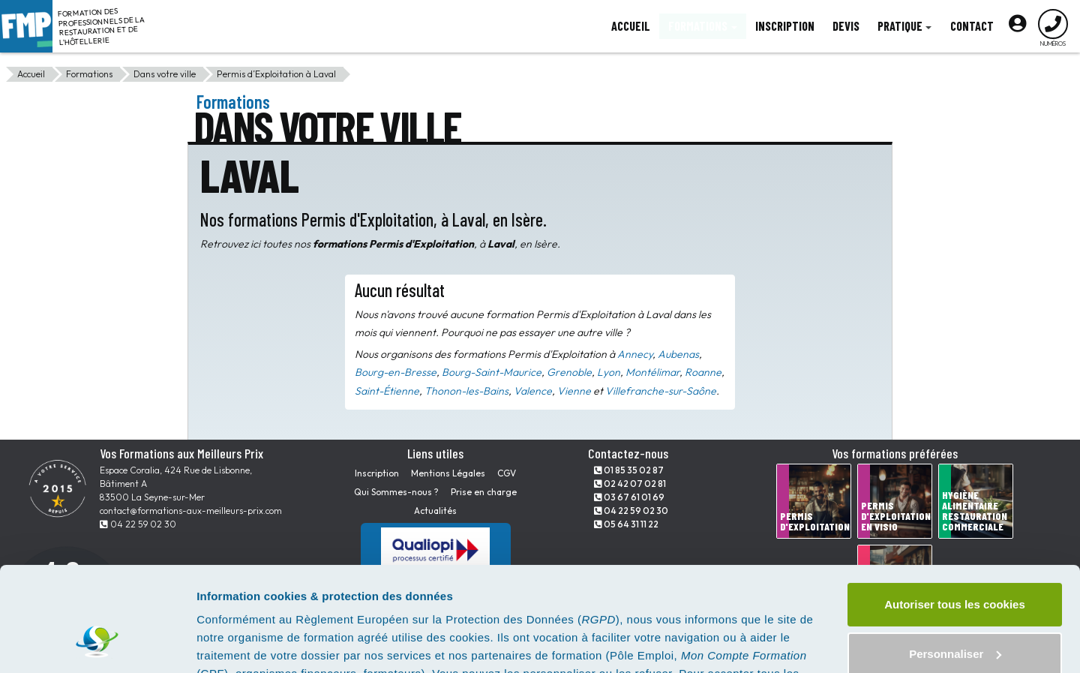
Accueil (31, 74)
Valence (533, 391)
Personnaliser (955, 563)
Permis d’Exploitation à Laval (276, 74)
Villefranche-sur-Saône (660, 391)
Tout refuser (954, 613)
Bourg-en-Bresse (395, 372)
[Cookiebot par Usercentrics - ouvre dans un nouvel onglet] (97, 643)
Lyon (608, 372)
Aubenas (678, 354)
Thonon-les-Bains (466, 391)
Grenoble (569, 372)
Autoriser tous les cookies (954, 515)
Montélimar (653, 372)
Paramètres (227, 643)
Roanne (703, 372)
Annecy (634, 354)
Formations (89, 74)
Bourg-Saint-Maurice (492, 372)
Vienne (574, 391)
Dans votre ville (165, 74)
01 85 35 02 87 (629, 470)
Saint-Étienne (387, 391)
